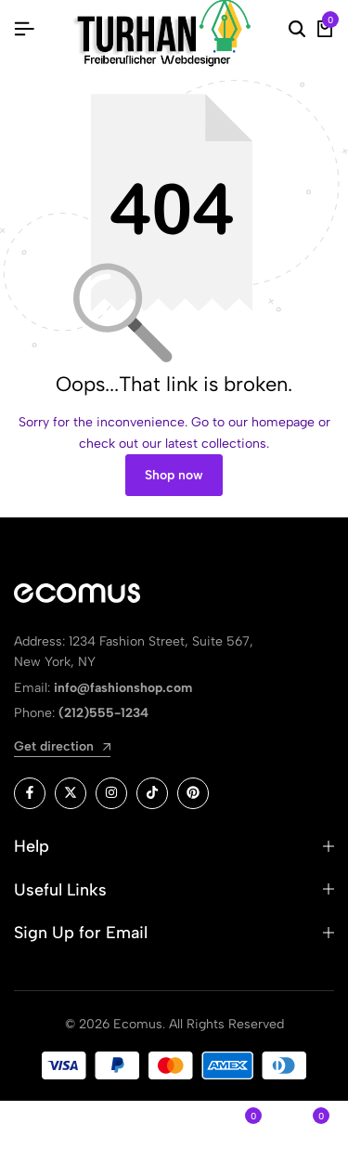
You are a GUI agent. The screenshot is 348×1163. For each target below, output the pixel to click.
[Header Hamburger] (24, 29)
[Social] (29, 793)
